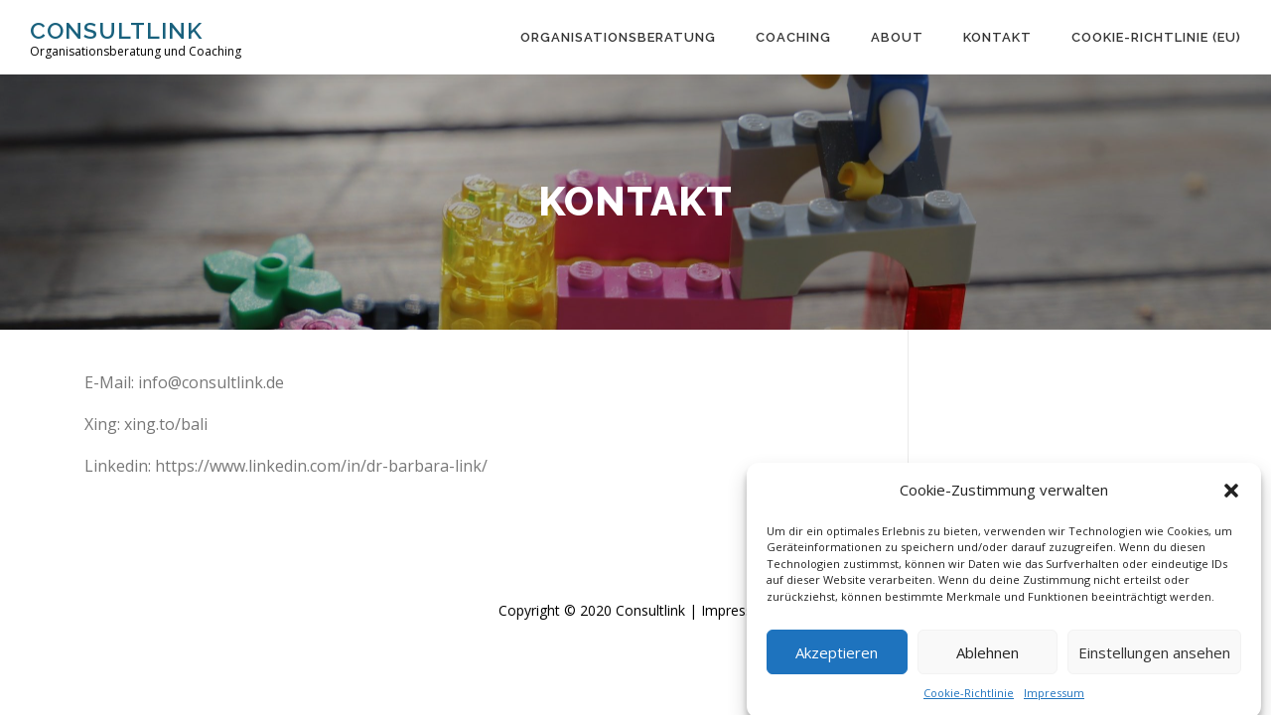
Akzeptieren (836, 659)
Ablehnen (987, 659)
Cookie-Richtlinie (968, 700)
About (897, 37)
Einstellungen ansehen (1154, 659)
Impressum (1054, 700)
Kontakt (997, 37)
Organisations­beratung (618, 37)
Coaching (793, 37)
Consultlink (116, 30)
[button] (1231, 498)
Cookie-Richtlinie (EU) (1156, 37)
